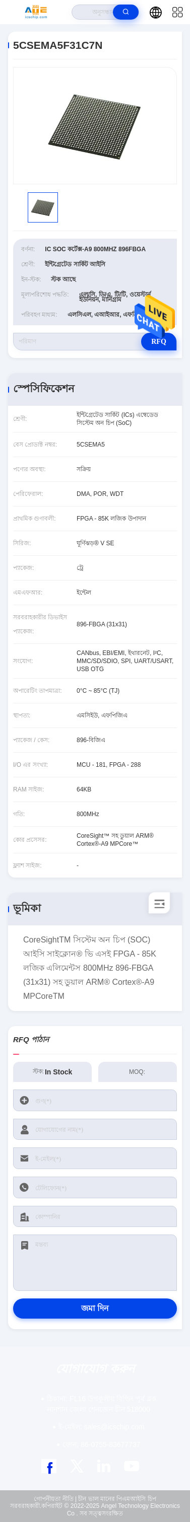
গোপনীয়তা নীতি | (55, 1498)
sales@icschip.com (101, 1427)
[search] (126, 12)
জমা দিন (95, 1308)
